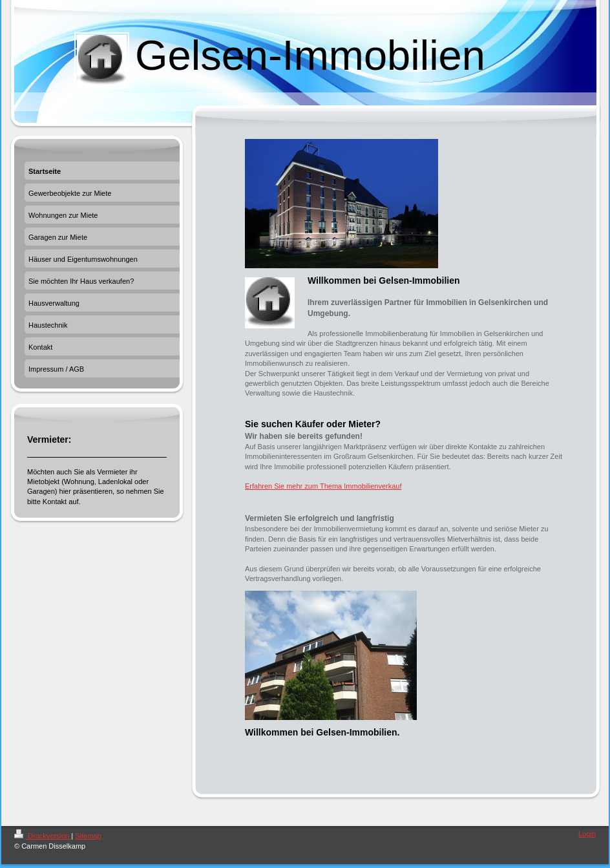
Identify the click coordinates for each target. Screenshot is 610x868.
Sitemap (88, 836)
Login (587, 834)
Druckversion (42, 836)
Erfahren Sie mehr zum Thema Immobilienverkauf (323, 486)
